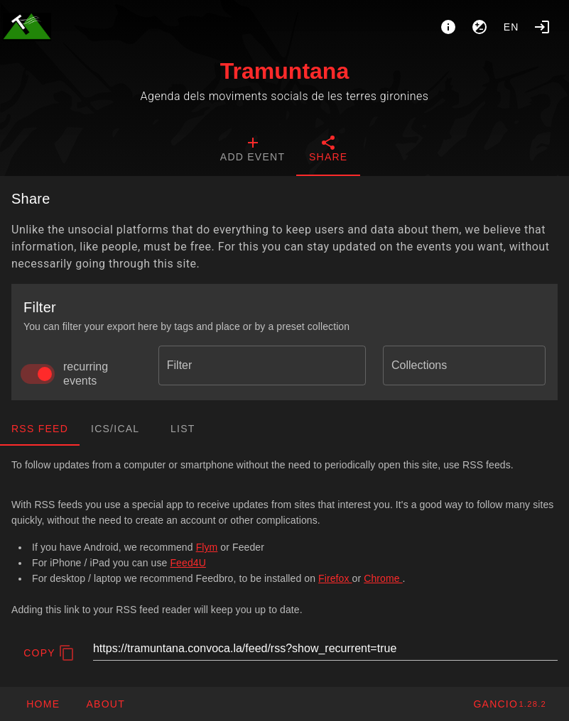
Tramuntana (284, 71)
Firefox (335, 578)
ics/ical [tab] (115, 428)
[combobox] (262, 365)
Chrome (383, 578)
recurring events (85, 373)
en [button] (511, 27)
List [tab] (182, 428)
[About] (448, 27)
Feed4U (187, 562)
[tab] (252, 150)
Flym (207, 547)
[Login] (542, 27)
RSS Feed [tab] (39, 428)
